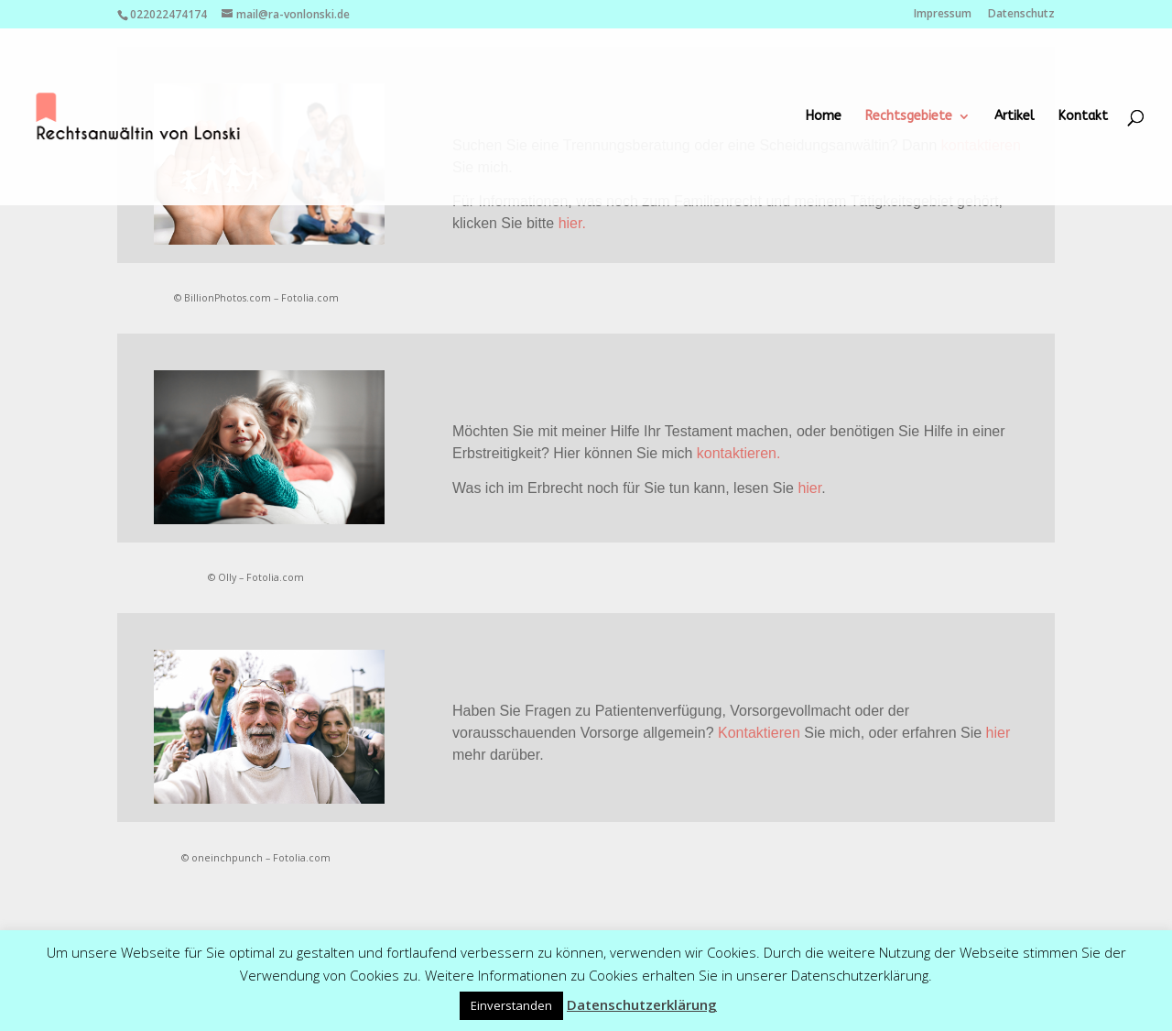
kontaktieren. (739, 453)
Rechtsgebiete (908, 117)
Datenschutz (1021, 14)
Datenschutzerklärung (642, 1004)
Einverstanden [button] (511, 1005)
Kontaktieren (759, 732)
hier (809, 488)
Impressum (942, 14)
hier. (572, 223)
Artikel (1014, 117)
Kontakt (1083, 117)
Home (823, 117)
